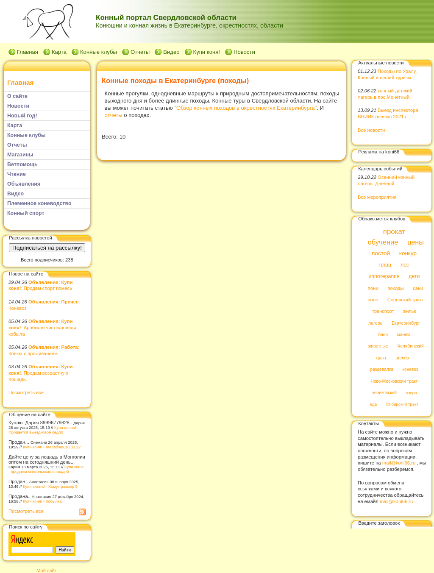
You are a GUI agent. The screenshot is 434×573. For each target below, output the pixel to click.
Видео (171, 52)
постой (381, 253)
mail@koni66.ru (398, 462)
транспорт (383, 311)
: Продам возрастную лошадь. (40, 372)
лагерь (375, 322)
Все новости (371, 130)
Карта (59, 52)
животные (378, 346)
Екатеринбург (406, 322)
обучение (382, 242)
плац (385, 265)
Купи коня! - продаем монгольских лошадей (45, 469)
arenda (402, 358)
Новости (244, 52)
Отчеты (140, 52)
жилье (409, 311)
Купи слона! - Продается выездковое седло (43, 429)
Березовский (384, 392)
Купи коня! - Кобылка (42, 501)
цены (415, 242)
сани (418, 288)
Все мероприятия (377, 197)
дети (414, 277)
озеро (411, 392)
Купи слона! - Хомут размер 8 (50, 486)
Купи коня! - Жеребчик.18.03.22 (52, 447)
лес (405, 265)
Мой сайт (46, 570)
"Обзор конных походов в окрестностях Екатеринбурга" (245, 108)
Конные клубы (98, 52)
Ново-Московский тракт (394, 381)
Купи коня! (206, 52)
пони (372, 288)
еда (373, 404)
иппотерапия (383, 277)
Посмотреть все (26, 392)
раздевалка (381, 369)
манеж (403, 334)
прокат (394, 232)
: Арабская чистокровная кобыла (42, 327)
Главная (27, 52)
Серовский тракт (405, 299)
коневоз (410, 369)
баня (383, 334)
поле (372, 299)
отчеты (113, 115)
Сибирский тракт (402, 404)
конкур (408, 253)
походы (395, 288)
